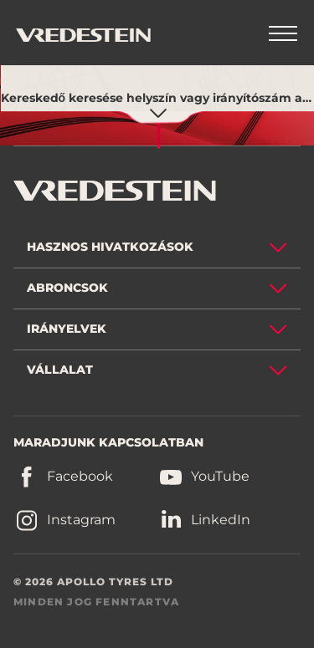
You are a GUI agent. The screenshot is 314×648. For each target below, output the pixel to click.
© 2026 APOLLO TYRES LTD (93, 581)
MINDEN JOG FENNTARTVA (96, 601)
